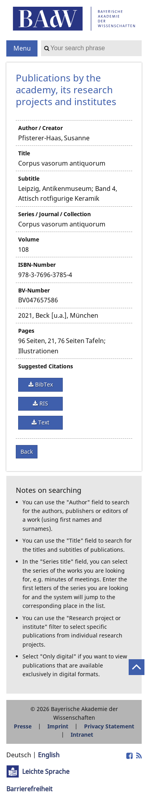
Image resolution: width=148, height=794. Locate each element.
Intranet (82, 734)
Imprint (57, 726)
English (49, 755)
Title (24, 153)
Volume (28, 239)
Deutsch (18, 755)
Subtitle (28, 178)
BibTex (43, 384)
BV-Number (34, 290)
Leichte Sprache (45, 771)
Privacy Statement (109, 726)
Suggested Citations (45, 366)
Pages (26, 330)
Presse (23, 726)
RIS (43, 403)
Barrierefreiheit (29, 789)
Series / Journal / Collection (54, 214)
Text (43, 422)
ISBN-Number (37, 264)
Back (27, 451)
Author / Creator (40, 128)
